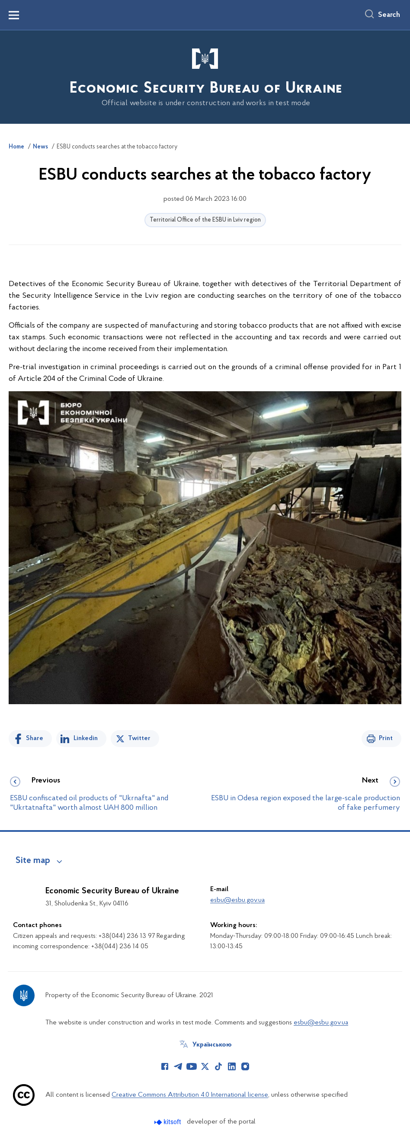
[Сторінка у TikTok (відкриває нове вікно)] (218, 1066)
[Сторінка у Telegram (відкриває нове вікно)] (178, 1066)
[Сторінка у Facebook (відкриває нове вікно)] (165, 1066)
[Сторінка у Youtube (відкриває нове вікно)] (191, 1066)
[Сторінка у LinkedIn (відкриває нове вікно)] (232, 1066)
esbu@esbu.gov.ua (237, 900)
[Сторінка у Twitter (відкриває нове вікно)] (205, 1066)
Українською (212, 1044)
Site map (33, 861)
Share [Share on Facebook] (34, 738)
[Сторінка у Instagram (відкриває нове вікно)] (245, 1066)
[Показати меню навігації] (13, 15)
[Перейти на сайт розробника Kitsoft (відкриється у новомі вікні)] (168, 1122)
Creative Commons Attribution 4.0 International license (190, 1095)
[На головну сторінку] (205, 76)
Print (386, 738)
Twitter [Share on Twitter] (139, 738)
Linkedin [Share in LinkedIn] (86, 738)
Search (389, 15)
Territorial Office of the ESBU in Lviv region (205, 220)
